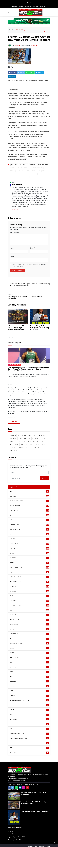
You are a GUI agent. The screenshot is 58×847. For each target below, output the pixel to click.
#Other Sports (40, 441)
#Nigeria (35, 438)
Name (12, 248)
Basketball (19, 29)
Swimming (29, 678)
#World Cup (36, 444)
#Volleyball (12, 444)
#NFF (29, 438)
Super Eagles (29, 507)
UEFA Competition (29, 578)
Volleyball (35, 6)
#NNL (42, 438)
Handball (14, 6)
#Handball (12, 438)
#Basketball (13, 435)
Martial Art (20, 170)
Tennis (29, 645)
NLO (29, 635)
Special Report (29, 621)
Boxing (29, 559)
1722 (23, 834)
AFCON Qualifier (43, 164)
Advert (48, 843)
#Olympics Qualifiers (27, 441)
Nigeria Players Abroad (15, 362)
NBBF (29, 673)
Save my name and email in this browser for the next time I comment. (29, 265)
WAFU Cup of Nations (29, 640)
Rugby (29, 669)
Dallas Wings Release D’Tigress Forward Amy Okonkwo (38, 327)
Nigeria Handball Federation (29, 740)
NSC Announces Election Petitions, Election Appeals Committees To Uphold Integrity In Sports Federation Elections (27, 366)
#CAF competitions (24, 435)
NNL (39, 170)
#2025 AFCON (32, 432)
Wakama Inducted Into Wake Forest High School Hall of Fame (17, 327)
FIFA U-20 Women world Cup (29, 735)
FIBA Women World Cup (29, 730)
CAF (29, 517)
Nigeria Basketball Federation (29, 697)
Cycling (29, 688)
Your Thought (15, 232)
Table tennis (29, 631)
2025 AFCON (33, 164)
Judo (29, 721)
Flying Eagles (29, 545)
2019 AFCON (14, 164)
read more (14, 418)
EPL (29, 569)
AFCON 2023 (29, 702)
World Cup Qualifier (37, 177)
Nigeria (33, 170)
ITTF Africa (29, 692)
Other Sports (32, 174)
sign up (44, 475)
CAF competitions (23, 167)
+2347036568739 (23, 775)
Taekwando (27, 6)
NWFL (10, 174)
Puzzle (12, 256)
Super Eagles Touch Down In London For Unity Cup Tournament (29, 296)
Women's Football (14, 177)
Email (32, 248)
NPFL (43, 170)
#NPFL (10, 441)
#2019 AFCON (12, 432)
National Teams (29, 521)
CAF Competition (29, 502)
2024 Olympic (23, 164)
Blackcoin (17, 45)
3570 (12, 828)
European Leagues (29, 574)
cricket (29, 626)
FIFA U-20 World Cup (29, 564)
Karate (21, 6)
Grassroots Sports (37, 167)
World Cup (25, 177)
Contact (29, 843)
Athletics (29, 597)
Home (11, 29)
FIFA (29, 531)
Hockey (29, 683)
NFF (28, 170)
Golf (29, 659)
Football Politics (29, 602)
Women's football (29, 526)
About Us (42, 6)
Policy (36, 843)
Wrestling (29, 650)
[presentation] (25, 475)
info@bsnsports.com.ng (19, 777)
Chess (29, 711)
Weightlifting (29, 654)
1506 (20, 836)
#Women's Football (24, 444)
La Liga (29, 593)
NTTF (29, 745)
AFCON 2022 (29, 749)
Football (30, 493)
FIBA (29, 726)
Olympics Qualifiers (20, 174)
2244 (15, 831)
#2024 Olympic (22, 432)
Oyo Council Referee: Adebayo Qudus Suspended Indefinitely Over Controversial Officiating (29, 283)
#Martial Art (22, 438)
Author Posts (16, 210)
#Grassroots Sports (38, 435)
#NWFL (17, 441)
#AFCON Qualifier (43, 432)
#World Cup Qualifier (15, 447)
